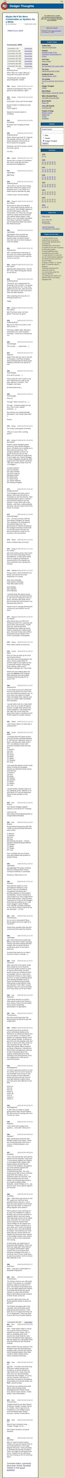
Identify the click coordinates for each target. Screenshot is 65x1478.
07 (55, 162)
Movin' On (45, 103)
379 (8, 965)
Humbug (45, 64)
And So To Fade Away (49, 47)
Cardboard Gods (47, 74)
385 (8, 175)
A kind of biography (48, 227)
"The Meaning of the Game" (51, 229)
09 (50, 162)
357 (8, 312)
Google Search (47, 129)
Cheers (44, 88)
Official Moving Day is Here (51, 71)
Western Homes (47, 113)
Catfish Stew (46, 46)
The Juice (45, 69)
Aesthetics (45, 118)
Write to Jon (46, 216)
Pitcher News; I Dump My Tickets (52, 93)
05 (45, 164)
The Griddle (46, 79)
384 (14, 868)
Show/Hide (28, 48)
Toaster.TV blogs (48, 111)
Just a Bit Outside (48, 106)
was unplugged (56, 30)
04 (47, 164)
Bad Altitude (46, 91)
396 (8, 1198)
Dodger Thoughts (48, 86)
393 (8, 1139)
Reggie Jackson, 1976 (49, 76)
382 (11, 868)
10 (47, 162)
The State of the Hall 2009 (50, 98)
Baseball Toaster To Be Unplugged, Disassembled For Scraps (51, 54)
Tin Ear (44, 116)
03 (50, 164)
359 (8, 269)
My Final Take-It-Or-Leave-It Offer (53, 66)
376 (8, 621)
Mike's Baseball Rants (49, 96)
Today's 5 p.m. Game (15, 30)
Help (62, 1)
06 (43, 164)
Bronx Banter (46, 101)
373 (8, 553)
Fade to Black (46, 61)
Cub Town (45, 59)
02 (43, 156)
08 (52, 162)
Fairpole (45, 51)
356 (8, 234)
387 (8, 940)
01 (45, 156)
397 (8, 1366)
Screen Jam (46, 115)
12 (43, 162)
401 (8, 1442)
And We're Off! (46, 108)
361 (8, 325)
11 (45, 162)
